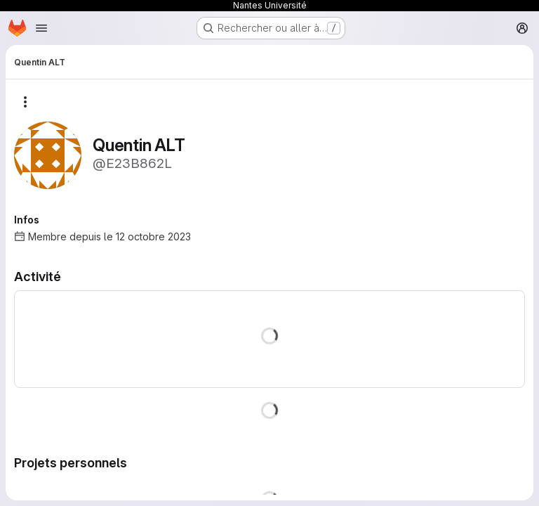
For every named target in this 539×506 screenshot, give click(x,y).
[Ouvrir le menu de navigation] (41, 28)
